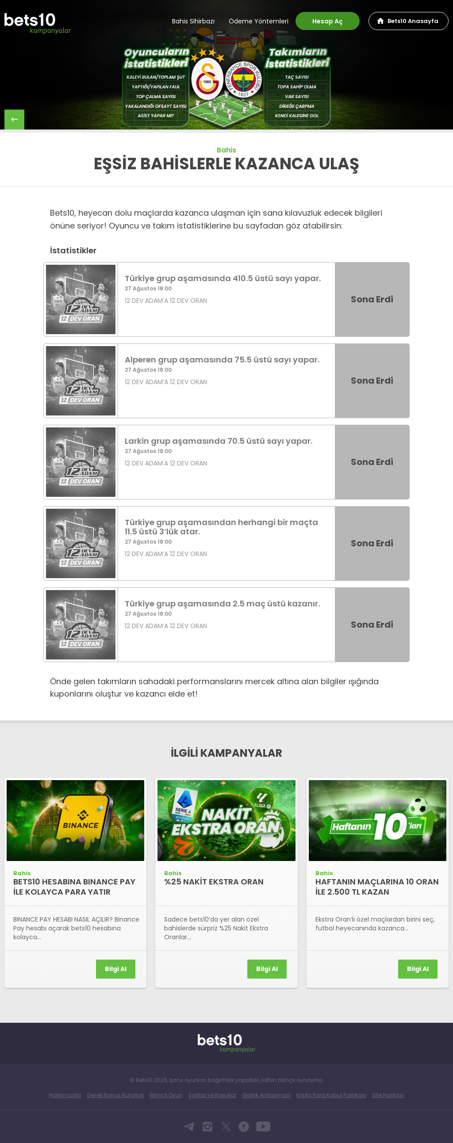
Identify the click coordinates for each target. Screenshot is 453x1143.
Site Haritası (388, 1095)
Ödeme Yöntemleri (258, 21)
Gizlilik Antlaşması (266, 1095)
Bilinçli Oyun (166, 1095)
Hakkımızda (65, 1095)
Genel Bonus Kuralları (115, 1095)
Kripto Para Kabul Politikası (331, 1095)
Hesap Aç (327, 21)
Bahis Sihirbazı (193, 21)
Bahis (226, 150)
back (14, 120)
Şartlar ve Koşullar (212, 1095)
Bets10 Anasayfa (413, 21)
